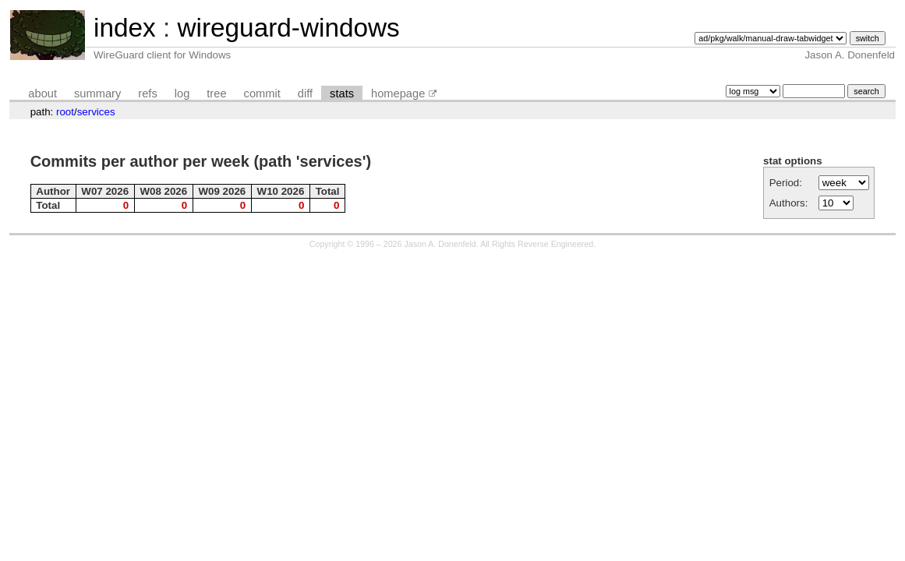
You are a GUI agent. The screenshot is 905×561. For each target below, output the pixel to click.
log (182, 93)
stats (342, 93)
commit (262, 93)
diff (305, 93)
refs (147, 93)
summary (97, 93)
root (65, 112)
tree (216, 93)
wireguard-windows (288, 27)
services (96, 112)
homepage (398, 93)
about (42, 93)
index (125, 27)
